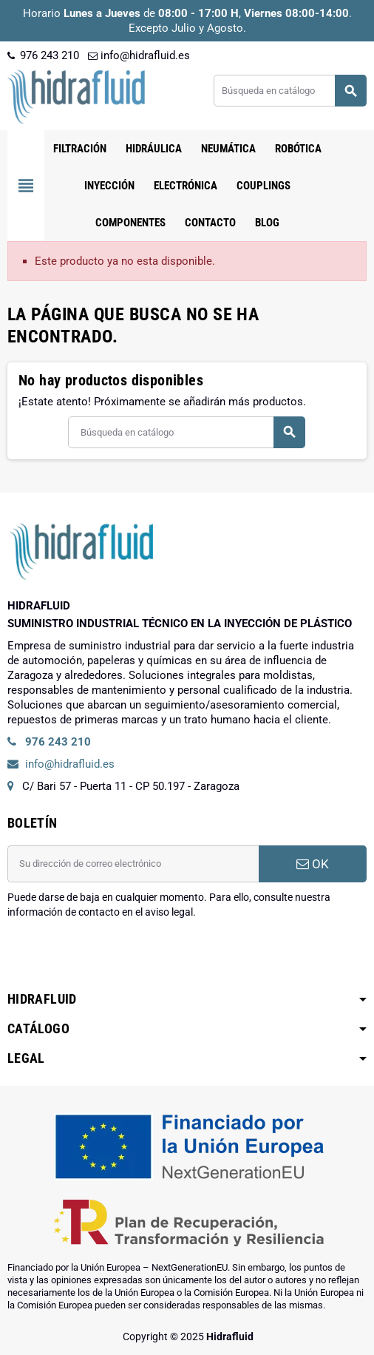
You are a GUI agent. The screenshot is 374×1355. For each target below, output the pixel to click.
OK (312, 863)
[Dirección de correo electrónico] (133, 863)
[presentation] (119, 957)
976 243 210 (43, 55)
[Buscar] (290, 91)
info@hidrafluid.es (139, 55)
